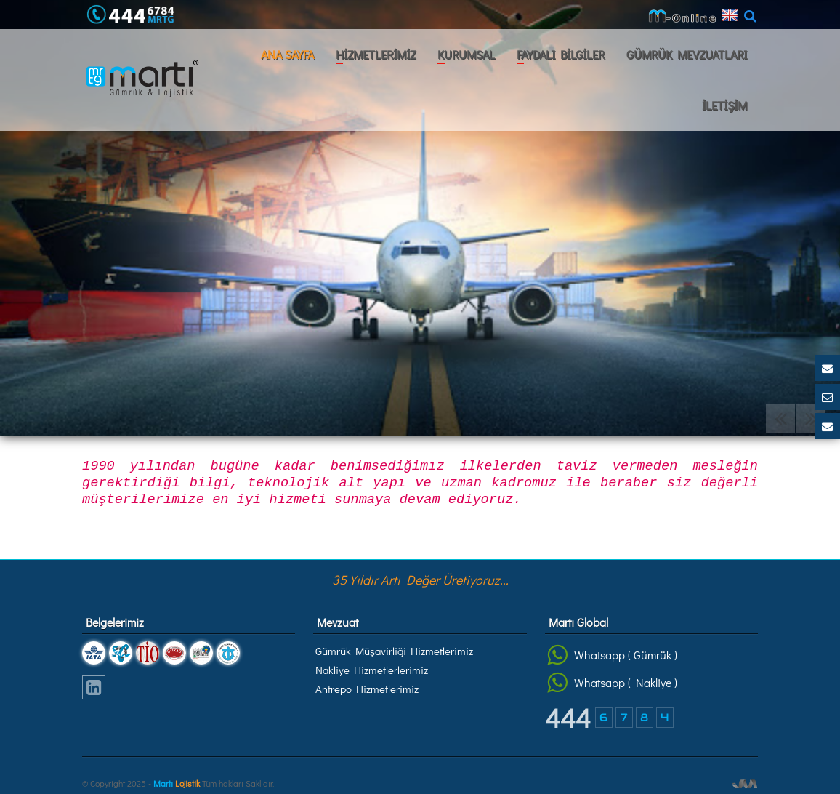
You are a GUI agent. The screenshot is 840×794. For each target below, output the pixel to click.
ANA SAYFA (287, 54)
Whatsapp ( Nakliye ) (612, 682)
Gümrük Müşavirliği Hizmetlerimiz (394, 650)
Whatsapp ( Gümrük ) (612, 655)
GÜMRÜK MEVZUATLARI (686, 54)
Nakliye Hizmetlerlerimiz (371, 669)
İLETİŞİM (724, 105)
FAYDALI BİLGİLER (561, 54)
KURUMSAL (466, 54)
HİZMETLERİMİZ (376, 54)
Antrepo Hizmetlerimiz (367, 688)
